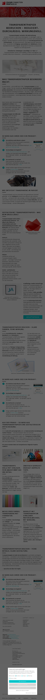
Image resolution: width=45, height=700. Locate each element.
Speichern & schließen (22, 684)
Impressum (33, 692)
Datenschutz (28, 692)
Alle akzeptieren (22, 681)
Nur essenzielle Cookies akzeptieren (22, 688)
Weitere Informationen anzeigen (22, 690)
